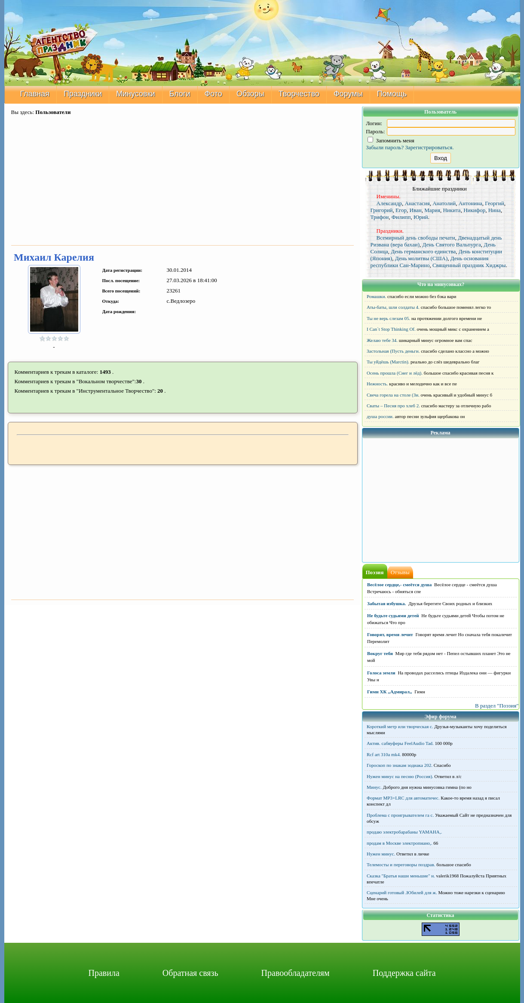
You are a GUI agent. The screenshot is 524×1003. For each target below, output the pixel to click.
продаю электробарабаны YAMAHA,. (404, 831)
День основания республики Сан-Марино (430, 261)
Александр (389, 203)
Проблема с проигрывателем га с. (400, 815)
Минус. (374, 787)
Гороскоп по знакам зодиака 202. (399, 765)
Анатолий (444, 203)
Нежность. (377, 383)
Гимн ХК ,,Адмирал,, (389, 691)
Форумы (348, 93)
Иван (416, 210)
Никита (451, 210)
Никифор (474, 210)
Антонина (470, 203)
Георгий (494, 203)
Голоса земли (381, 672)
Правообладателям (295, 973)
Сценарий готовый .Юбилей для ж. (402, 892)
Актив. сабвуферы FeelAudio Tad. (400, 743)
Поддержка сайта (404, 973)
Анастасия (416, 203)
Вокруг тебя (380, 653)
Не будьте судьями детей (393, 615)
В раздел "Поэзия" (497, 705)
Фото (213, 93)
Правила (103, 973)
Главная (35, 93)
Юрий (421, 217)
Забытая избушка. (386, 603)
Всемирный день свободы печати (416, 237)
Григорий (382, 210)
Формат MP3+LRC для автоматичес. (403, 797)
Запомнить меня (391, 140)
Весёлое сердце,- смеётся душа (399, 584)
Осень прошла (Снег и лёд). (395, 372)
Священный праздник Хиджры (469, 265)
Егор (401, 210)
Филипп (401, 217)
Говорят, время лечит (390, 634)
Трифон (380, 217)
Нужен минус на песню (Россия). (400, 776)
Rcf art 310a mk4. (384, 754)
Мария (432, 210)
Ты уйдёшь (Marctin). (388, 361)
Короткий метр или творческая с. (400, 726)
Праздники (83, 93)
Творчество (299, 93)
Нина (494, 210)
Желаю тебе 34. (382, 340)
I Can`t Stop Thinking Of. (391, 329)
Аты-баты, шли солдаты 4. (393, 307)
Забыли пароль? (385, 147)
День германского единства (423, 251)
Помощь (392, 93)
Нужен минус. (381, 853)
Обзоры (250, 93)
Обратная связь (190, 973)
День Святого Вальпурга (452, 244)
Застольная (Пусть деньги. (393, 351)
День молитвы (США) (421, 258)
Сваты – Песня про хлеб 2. (393, 405)
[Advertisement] (183, 181)
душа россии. (380, 416)
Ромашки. (376, 296)
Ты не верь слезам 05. (388, 318)
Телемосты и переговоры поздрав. (401, 864)
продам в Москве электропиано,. (399, 843)
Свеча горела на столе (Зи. (393, 394)
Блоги (179, 93)
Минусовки (135, 93)
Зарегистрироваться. (429, 147)
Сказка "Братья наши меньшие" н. (401, 875)
